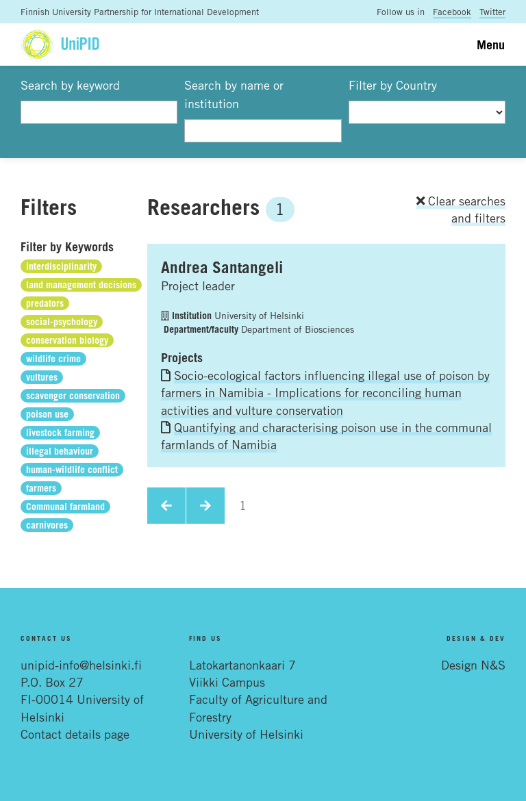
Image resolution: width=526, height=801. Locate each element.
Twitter (492, 11)
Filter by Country (393, 84)
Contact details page (75, 733)
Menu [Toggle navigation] (491, 44)
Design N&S (473, 664)
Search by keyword (70, 84)
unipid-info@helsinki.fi (81, 664)
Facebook (452, 11)
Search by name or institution (234, 94)
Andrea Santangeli (222, 267)
